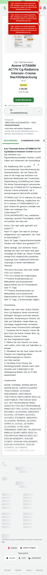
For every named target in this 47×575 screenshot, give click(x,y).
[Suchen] (29, 568)
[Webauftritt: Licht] (22, 558)
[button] (45, 8)
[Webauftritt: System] (11, 558)
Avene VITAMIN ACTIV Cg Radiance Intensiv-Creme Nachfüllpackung (23, 71)
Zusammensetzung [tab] (30, 141)
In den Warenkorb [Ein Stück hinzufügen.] (23, 100)
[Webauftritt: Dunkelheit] (34, 558)
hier (3, 542)
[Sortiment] (18, 568)
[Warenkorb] (39, 568)
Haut (33, 122)
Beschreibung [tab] (10, 141)
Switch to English (28, 548)
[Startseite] (7, 568)
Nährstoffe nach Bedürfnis (17, 122)
